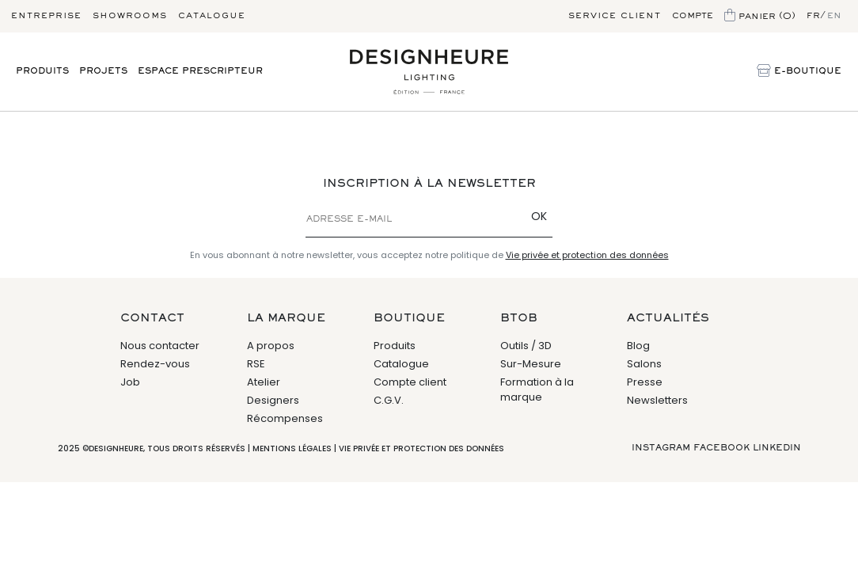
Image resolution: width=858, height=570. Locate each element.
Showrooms (130, 16)
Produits (42, 71)
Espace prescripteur (200, 71)
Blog (638, 345)
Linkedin (777, 448)
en (834, 16)
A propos (270, 345)
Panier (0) (759, 17)
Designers (273, 400)
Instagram (661, 448)
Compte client (410, 382)
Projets (103, 71)
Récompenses (285, 418)
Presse (644, 382)
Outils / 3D (526, 345)
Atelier (263, 382)
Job (130, 382)
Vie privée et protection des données (587, 255)
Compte (692, 16)
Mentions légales (292, 448)
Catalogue (211, 16)
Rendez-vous (155, 363)
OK (539, 216)
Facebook (721, 448)
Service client (614, 16)
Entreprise (46, 16)
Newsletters (657, 400)
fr (813, 16)
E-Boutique (799, 72)
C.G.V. (389, 400)
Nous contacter (159, 345)
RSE (256, 363)
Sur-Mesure (530, 363)
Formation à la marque (537, 389)
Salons (644, 363)
